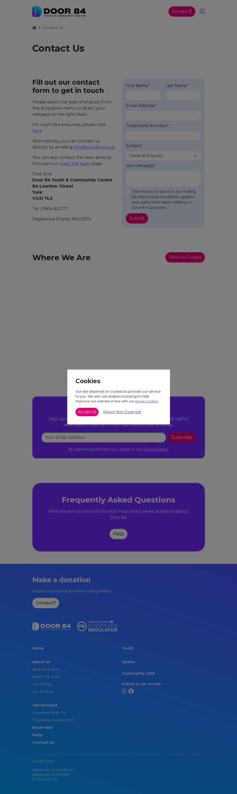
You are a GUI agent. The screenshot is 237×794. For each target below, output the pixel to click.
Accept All (87, 412)
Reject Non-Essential (122, 412)
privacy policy (146, 401)
